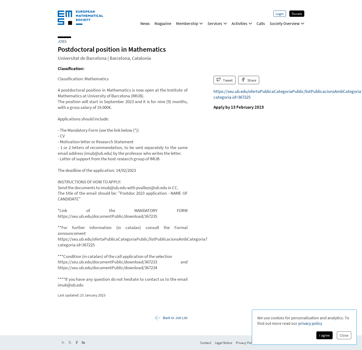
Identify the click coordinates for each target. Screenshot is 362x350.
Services (217, 23)
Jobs (62, 41)
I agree (324, 335)
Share (249, 80)
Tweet (224, 80)
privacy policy (310, 323)
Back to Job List (171, 318)
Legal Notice (223, 343)
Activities (242, 23)
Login (280, 14)
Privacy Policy (245, 343)
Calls (261, 23)
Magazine (163, 23)
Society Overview (287, 23)
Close (344, 335)
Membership (189, 23)
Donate (297, 14)
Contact (205, 343)
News (145, 23)
